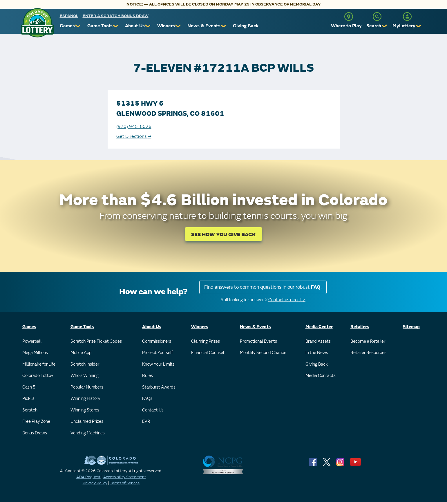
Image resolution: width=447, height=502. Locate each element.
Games (67, 26)
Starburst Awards (158, 387)
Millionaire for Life (38, 364)
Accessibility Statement (124, 476)
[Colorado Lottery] (37, 22)
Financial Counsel (207, 352)
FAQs (147, 398)
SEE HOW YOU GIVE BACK (223, 234)
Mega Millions (35, 352)
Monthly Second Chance (263, 352)
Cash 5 (28, 387)
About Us (135, 26)
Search (373, 26)
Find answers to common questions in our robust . (263, 287)
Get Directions (133, 136)
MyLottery (403, 26)
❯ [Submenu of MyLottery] (418, 26)
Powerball (31, 341)
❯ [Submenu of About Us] (148, 26)
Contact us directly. (286, 300)
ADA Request (88, 476)
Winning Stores (84, 410)
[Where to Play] (348, 16)
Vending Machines (87, 433)
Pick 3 (28, 398)
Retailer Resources (368, 352)
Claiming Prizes (205, 341)
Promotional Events (258, 341)
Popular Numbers (86, 387)
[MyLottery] (407, 16)
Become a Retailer (367, 341)
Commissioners (156, 341)
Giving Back (245, 26)
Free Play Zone (36, 421)
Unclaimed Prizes (86, 421)
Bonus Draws (34, 433)
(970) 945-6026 (133, 126)
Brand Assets (318, 341)
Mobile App (80, 352)
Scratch (29, 410)
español (69, 15)
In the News (316, 352)
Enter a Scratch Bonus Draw (116, 15)
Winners (166, 26)
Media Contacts (320, 375)
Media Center (319, 327)
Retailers (359, 327)
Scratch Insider (84, 364)
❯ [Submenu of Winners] (178, 26)
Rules (147, 375)
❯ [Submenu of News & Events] (223, 26)
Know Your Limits (158, 364)
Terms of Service (125, 483)
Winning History (85, 398)
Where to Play (346, 26)
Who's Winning (84, 375)
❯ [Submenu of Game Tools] (115, 26)
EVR (146, 421)
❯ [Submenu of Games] (78, 26)
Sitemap (411, 327)
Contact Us (153, 410)
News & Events (203, 26)
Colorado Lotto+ (37, 375)
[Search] (377, 16)
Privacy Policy (95, 483)
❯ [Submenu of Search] (384, 26)
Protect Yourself (157, 352)
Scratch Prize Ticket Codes (96, 341)
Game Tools (100, 26)
